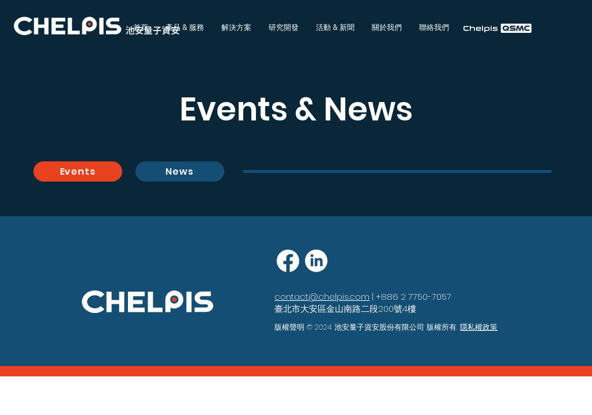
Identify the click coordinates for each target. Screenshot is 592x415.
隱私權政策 (478, 327)
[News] (179, 171)
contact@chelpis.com (321, 296)
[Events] (77, 171)
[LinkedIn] (316, 261)
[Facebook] (288, 261)
